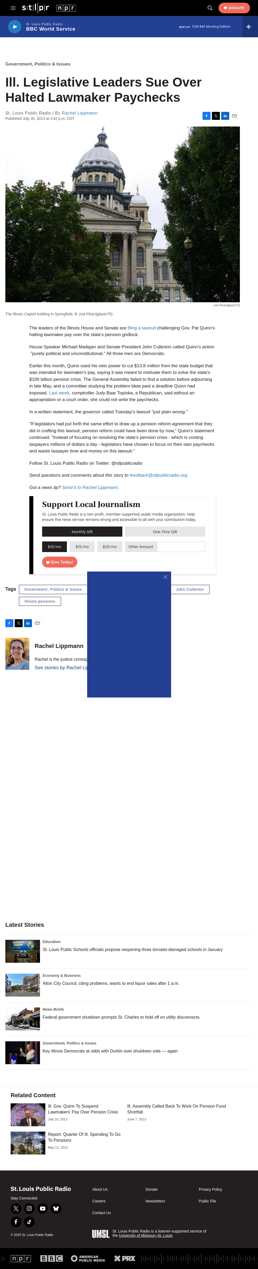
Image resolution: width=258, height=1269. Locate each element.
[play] (14, 27)
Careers (99, 1201)
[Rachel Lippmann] (17, 654)
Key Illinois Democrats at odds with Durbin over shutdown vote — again (110, 1051)
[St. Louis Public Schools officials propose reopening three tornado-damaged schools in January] (22, 951)
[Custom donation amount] (181, 546)
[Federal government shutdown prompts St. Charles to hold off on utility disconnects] (22, 1018)
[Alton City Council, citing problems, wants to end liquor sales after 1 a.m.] (22, 985)
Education (52, 942)
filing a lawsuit (142, 327)
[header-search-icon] (210, 8)
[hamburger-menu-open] (13, 8)
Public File (207, 1201)
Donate (236, 8)
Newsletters (155, 1201)
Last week (59, 392)
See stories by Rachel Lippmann (69, 667)
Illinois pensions (40, 601)
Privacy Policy (210, 1190)
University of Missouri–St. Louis (145, 1235)
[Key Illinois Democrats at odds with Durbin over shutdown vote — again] (22, 1052)
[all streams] (250, 26)
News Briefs (53, 1009)
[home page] (49, 7)
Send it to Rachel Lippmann (90, 487)
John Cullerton (190, 589)
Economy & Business (62, 975)
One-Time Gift (165, 531)
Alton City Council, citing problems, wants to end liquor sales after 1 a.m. (111, 983)
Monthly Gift (82, 531)
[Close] (165, 577)
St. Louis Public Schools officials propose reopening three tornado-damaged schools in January (133, 949)
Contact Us (101, 1213)
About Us (100, 1190)
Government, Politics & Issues (38, 64)
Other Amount (140, 546)
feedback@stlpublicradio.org (158, 475)
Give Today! (60, 562)
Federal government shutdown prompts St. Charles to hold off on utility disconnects (121, 1017)
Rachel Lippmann (80, 113)
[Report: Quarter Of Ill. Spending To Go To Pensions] (28, 1143)
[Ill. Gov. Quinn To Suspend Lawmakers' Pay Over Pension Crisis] (28, 1114)
